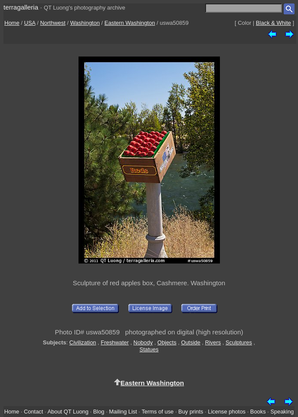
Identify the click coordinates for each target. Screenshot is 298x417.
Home (12, 23)
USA (30, 23)
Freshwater (115, 342)
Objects (167, 342)
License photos (227, 411)
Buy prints (190, 411)
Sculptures (239, 342)
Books (258, 411)
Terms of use (157, 411)
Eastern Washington (130, 23)
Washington (85, 23)
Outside (190, 342)
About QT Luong (67, 411)
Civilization (82, 342)
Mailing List (123, 411)
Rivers (213, 342)
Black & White (273, 23)
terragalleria (20, 7)
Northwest (52, 23)
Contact (33, 411)
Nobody (143, 342)
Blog (99, 411)
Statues (149, 349)
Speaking (282, 411)
